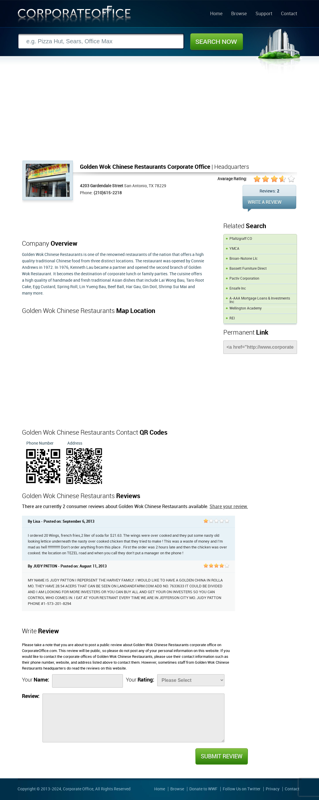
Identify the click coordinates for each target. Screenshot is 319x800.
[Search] (101, 41)
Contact (289, 14)
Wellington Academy (245, 308)
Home (216, 14)
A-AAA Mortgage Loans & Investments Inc (259, 300)
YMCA (234, 249)
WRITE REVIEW (269, 204)
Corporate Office (74, 15)
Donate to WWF (203, 789)
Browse (239, 14)
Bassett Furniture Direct (248, 269)
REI (232, 318)
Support (263, 14)
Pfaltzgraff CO (240, 239)
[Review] (133, 718)
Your (35, 680)
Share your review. (229, 506)
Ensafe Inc (237, 288)
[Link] (260, 347)
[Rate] (190, 680)
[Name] (87, 681)
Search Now (216, 41)
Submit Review (221, 756)
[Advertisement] (159, 117)
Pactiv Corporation (244, 279)
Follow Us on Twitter (241, 789)
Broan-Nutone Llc (243, 259)
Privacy (272, 789)
